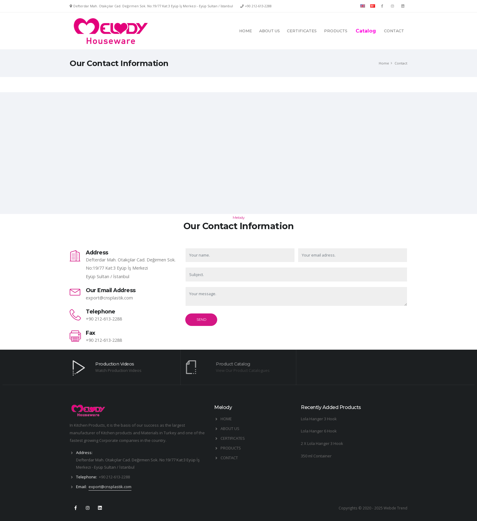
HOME (245, 31)
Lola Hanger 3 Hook (319, 418)
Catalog (366, 31)
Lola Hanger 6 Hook (319, 431)
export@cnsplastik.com (109, 298)
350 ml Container (316, 456)
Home (384, 63)
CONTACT (394, 31)
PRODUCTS (335, 31)
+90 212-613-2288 (258, 6)
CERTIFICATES (302, 31)
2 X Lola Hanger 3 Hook (322, 443)
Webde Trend (395, 507)
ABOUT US (269, 31)
